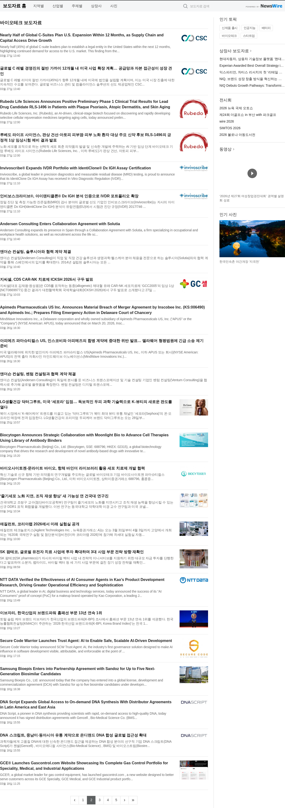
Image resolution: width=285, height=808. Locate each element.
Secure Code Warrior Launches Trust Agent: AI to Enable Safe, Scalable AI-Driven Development (86, 641)
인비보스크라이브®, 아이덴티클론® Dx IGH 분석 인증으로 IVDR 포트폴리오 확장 (69, 196)
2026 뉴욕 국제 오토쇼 (236, 108)
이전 (223, 238)
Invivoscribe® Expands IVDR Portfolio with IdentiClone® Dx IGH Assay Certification (75, 168)
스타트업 (249, 36)
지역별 (38, 6)
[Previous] (74, 800)
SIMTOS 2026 (229, 128)
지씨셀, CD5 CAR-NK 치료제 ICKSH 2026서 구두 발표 (46, 279)
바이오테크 (229, 36)
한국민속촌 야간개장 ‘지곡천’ (239, 261)
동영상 (225, 149)
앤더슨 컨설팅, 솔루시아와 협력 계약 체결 (35, 252)
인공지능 (250, 28)
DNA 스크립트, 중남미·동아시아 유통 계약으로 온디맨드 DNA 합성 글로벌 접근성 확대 (73, 735)
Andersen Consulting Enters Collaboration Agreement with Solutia (60, 224)
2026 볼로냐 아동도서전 (237, 135)
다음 (281, 238)
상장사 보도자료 (234, 51)
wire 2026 (226, 121)
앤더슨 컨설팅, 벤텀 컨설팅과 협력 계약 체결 (38, 374)
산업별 (57, 6)
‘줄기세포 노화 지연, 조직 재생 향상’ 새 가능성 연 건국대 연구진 (54, 496)
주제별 (77, 6)
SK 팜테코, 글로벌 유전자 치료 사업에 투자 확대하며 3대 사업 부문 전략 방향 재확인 (72, 552)
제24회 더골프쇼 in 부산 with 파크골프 (247, 115)
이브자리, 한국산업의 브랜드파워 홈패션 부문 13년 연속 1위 (51, 613)
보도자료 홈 (14, 5)
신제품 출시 (230, 28)
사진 (113, 6)
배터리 (266, 28)
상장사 (96, 6)
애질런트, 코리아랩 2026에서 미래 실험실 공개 (39, 524)
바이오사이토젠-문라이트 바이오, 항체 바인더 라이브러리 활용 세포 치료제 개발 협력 (72, 468)
